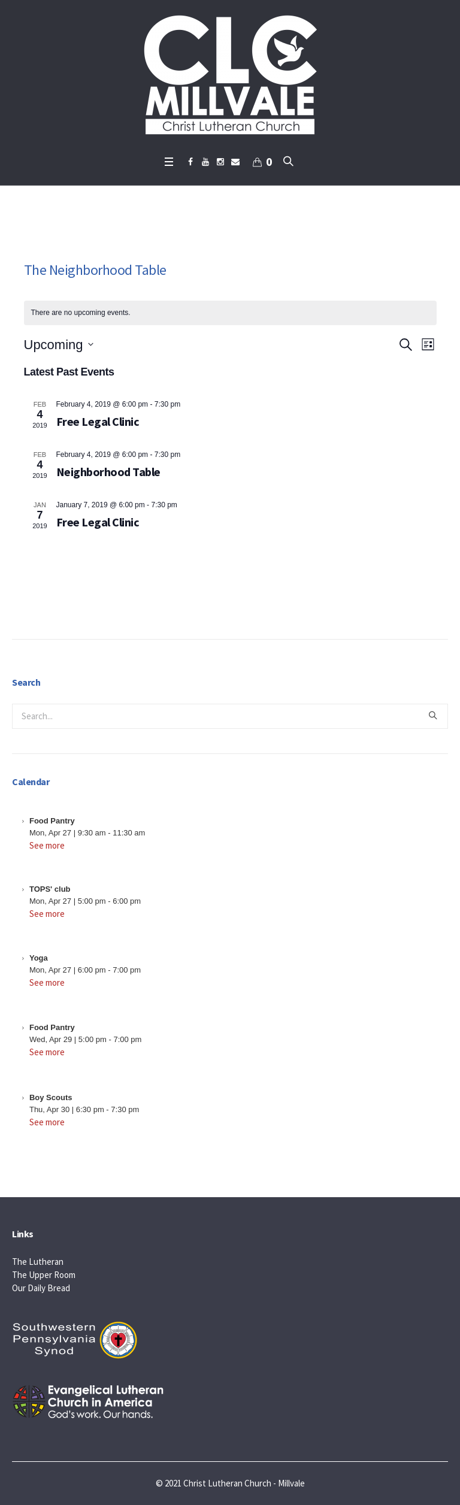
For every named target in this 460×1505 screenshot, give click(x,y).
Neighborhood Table (108, 471)
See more (47, 845)
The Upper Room (43, 1274)
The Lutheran (37, 1261)
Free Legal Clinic (98, 421)
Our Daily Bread (41, 1288)
